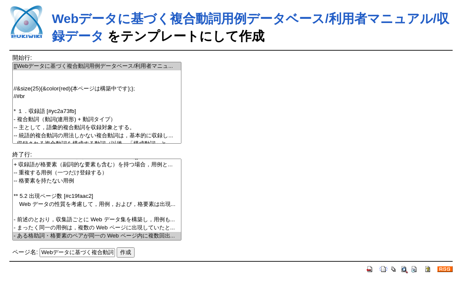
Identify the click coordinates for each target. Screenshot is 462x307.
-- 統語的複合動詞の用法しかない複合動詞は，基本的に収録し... (97, 136)
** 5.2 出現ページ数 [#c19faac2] (97, 196)
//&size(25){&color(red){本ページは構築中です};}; (97, 89)
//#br (97, 96)
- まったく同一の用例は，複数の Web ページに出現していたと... (97, 228)
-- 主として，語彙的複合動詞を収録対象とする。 (97, 128)
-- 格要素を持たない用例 (97, 181)
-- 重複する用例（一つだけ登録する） (97, 173)
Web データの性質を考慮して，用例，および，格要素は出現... (97, 204)
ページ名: (25, 252)
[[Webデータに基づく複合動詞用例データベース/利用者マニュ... (97, 66)
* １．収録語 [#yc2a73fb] (97, 111)
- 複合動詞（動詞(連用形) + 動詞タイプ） (97, 120)
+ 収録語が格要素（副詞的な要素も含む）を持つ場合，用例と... (97, 165)
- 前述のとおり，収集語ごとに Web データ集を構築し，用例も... (97, 220)
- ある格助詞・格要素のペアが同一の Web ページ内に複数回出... (97, 236)
